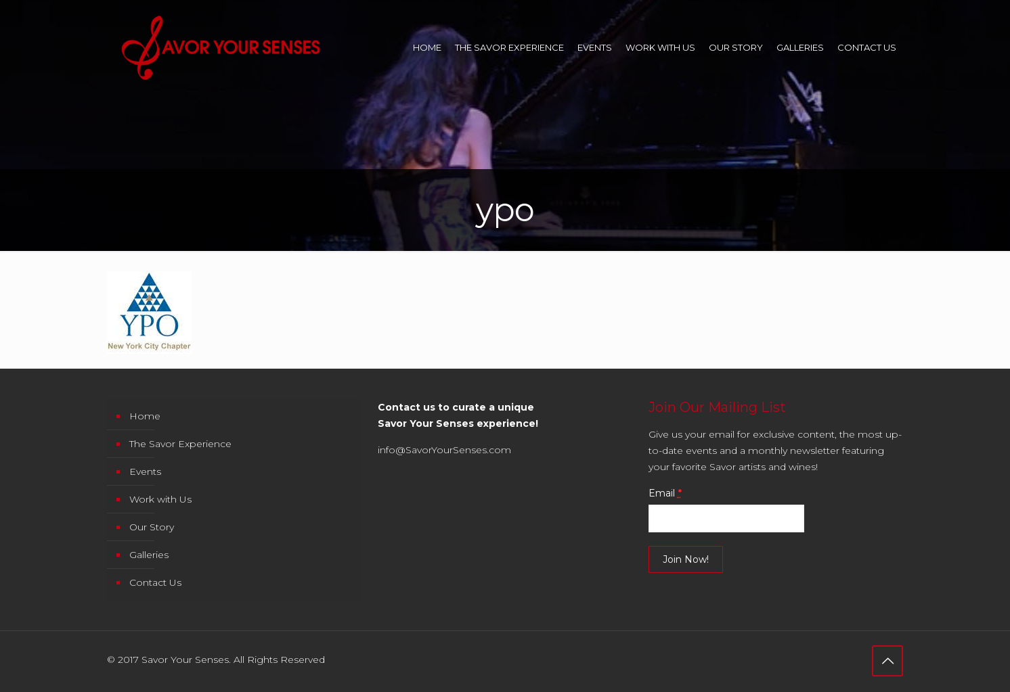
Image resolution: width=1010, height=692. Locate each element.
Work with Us (160, 499)
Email (665, 493)
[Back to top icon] (887, 660)
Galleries (149, 555)
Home (144, 416)
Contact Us (155, 582)
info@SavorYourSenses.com (444, 450)
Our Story (151, 527)
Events (145, 471)
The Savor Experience (180, 444)
